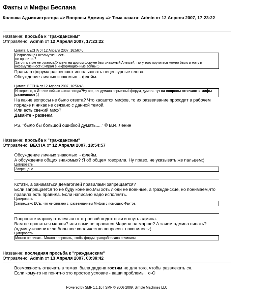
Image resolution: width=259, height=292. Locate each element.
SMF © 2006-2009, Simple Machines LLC (136, 287)
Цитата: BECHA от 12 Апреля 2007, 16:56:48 (48, 50)
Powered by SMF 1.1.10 (84, 287)
